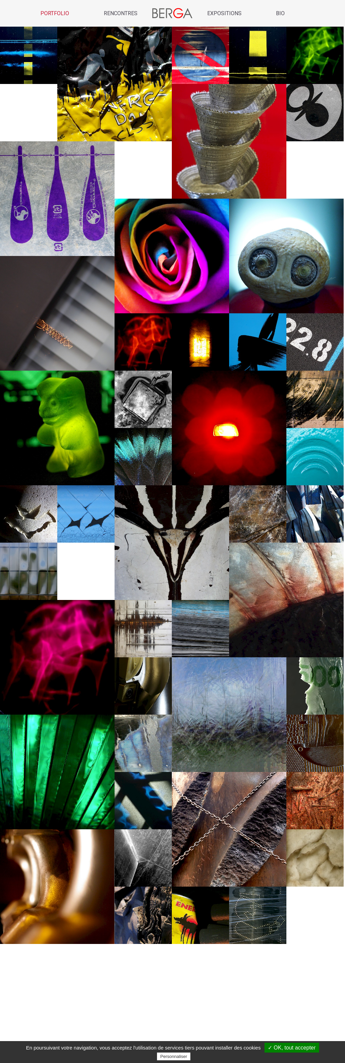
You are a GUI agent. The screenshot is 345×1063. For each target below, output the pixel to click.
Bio (280, 13)
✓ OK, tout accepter (292, 1048)
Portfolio (54, 13)
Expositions (224, 13)
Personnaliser (173, 1056)
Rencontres (120, 13)
